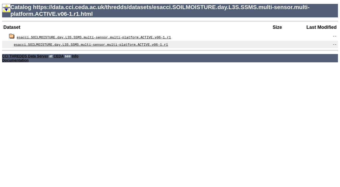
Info (75, 56)
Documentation (15, 60)
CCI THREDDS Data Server (25, 56)
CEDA (59, 56)
